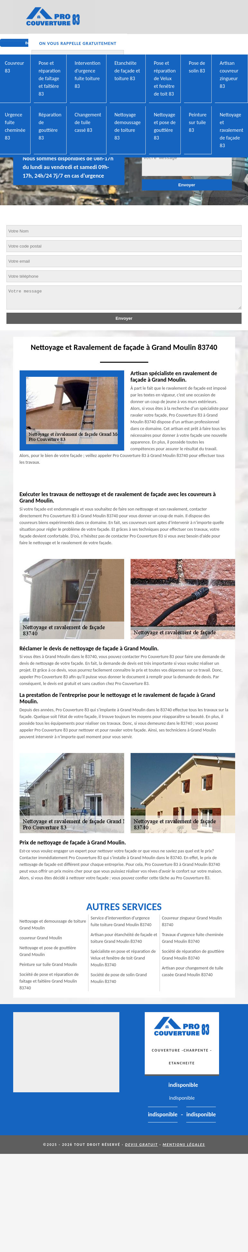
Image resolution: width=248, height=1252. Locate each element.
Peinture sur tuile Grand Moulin (48, 964)
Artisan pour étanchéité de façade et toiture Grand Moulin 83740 (124, 938)
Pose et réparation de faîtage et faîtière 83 (49, 78)
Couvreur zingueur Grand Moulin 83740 (192, 921)
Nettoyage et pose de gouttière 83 (165, 126)
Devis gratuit (141, 1144)
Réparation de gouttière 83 (50, 126)
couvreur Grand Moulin (41, 938)
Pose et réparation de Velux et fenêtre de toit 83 (165, 78)
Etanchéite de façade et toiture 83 (127, 70)
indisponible (183, 1084)
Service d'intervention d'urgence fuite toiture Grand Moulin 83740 (121, 921)
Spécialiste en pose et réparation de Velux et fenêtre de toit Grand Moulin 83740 (123, 958)
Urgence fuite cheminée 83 (15, 126)
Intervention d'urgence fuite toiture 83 (87, 74)
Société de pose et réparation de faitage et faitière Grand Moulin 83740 (49, 981)
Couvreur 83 (14, 67)
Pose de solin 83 (197, 67)
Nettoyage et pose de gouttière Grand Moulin (48, 951)
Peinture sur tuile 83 (198, 122)
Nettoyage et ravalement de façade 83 (231, 130)
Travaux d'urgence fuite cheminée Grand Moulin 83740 (192, 938)
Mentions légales (184, 1144)
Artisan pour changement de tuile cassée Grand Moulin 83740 (192, 971)
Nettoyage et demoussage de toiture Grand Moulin (53, 924)
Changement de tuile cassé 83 (88, 122)
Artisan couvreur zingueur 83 (229, 74)
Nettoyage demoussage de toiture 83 (128, 126)
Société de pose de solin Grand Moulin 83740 (119, 978)
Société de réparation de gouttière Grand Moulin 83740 (193, 955)
